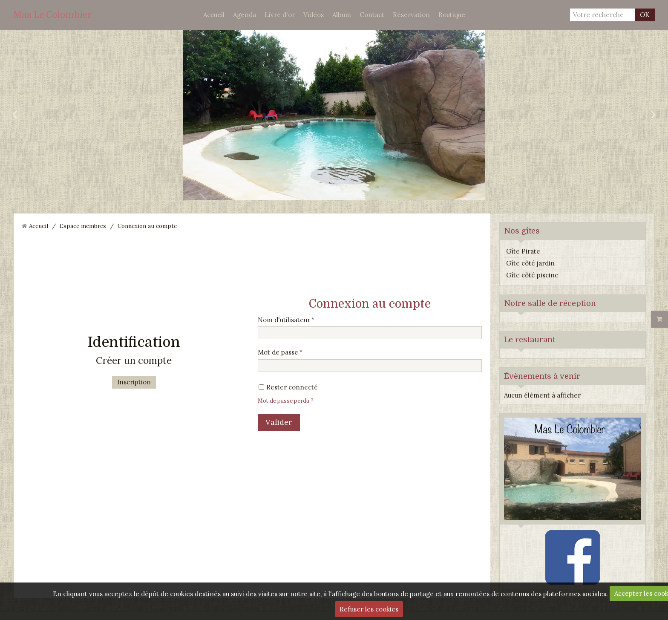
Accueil (214, 15)
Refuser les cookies (369, 609)
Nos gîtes (522, 231)
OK (645, 15)
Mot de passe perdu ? (286, 400)
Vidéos (313, 15)
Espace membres (83, 226)
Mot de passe (278, 352)
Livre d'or (280, 15)
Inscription (134, 382)
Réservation (411, 15)
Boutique (451, 15)
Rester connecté (288, 387)
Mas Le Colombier (52, 15)
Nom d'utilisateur (284, 320)
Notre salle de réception (550, 303)
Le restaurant (529, 339)
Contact (372, 15)
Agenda (244, 15)
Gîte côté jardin (530, 263)
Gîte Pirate (523, 251)
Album (341, 15)
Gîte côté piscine (532, 275)
